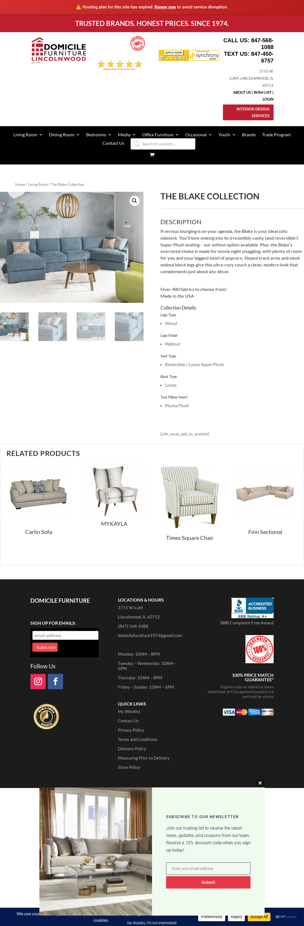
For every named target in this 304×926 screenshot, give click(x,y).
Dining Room (61, 135)
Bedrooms (96, 135)
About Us (242, 92)
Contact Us (113, 143)
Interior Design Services (253, 112)
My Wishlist (129, 711)
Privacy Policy (131, 730)
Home (20, 184)
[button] (134, 201)
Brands (249, 135)
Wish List (263, 92)
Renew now (165, 7)
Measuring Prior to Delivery (144, 757)
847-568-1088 (262, 43)
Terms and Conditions (138, 739)
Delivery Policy (132, 748)
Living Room (25, 135)
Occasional (196, 135)
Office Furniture (157, 135)
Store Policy (129, 767)
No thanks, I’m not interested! (151, 923)
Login (268, 99)
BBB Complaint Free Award (247, 622)
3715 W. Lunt (130, 607)
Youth (224, 135)
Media (124, 135)
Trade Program (276, 135)
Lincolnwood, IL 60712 (139, 616)
